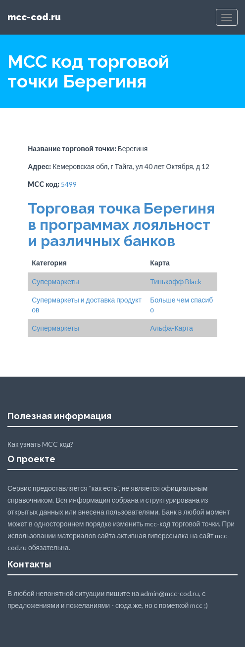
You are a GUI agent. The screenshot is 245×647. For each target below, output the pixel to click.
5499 (69, 184)
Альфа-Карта (171, 328)
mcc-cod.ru (34, 17)
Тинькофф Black (175, 281)
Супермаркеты (55, 281)
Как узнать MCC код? (40, 444)
